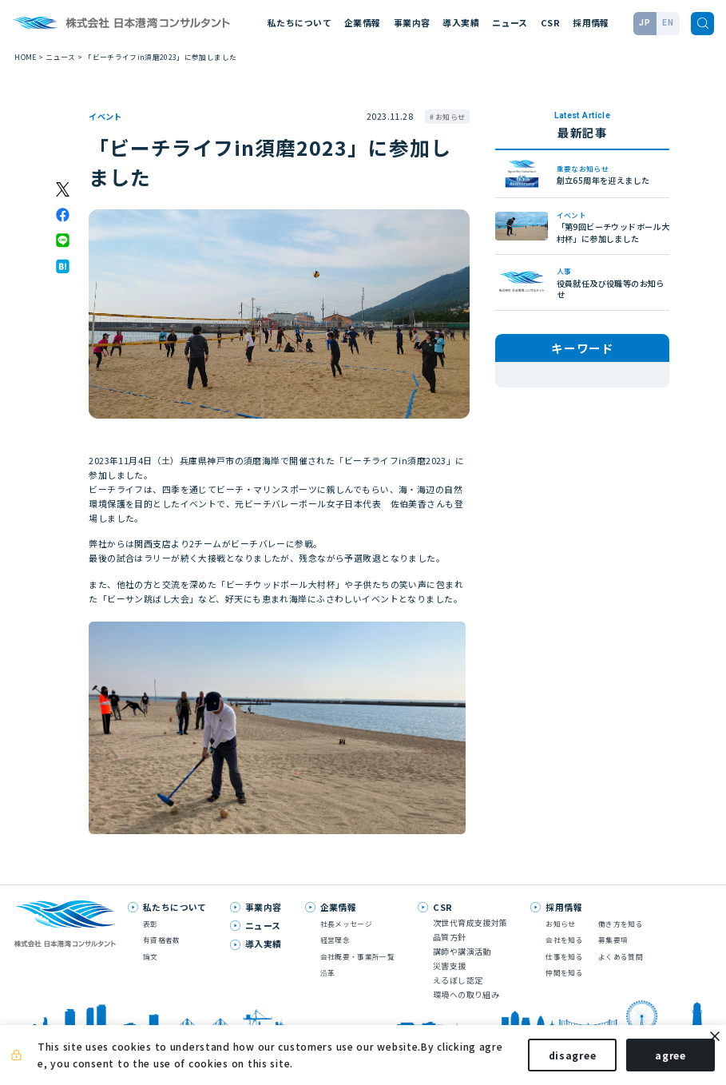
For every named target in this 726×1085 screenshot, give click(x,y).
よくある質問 (620, 957)
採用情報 (591, 22)
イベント (105, 116)
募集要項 (613, 940)
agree (656, 1060)
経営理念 (335, 940)
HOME (25, 57)
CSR (550, 22)
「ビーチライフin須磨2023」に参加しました (160, 57)
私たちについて (299, 22)
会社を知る (564, 940)
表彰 (520, 393)
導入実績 (460, 22)
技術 (582, 375)
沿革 (327, 973)
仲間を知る (564, 973)
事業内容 (412, 22)
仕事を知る (564, 957)
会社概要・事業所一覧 (357, 957)
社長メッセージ (346, 924)
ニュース (510, 22)
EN (667, 22)
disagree (558, 1060)
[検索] (702, 23)
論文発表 (623, 375)
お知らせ (450, 117)
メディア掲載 (535, 375)
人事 (553, 393)
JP (644, 22)
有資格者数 (162, 940)
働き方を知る (620, 924)
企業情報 (362, 22)
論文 (150, 957)
